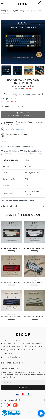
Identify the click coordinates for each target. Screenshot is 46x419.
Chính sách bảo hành (15, 129)
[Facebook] (2, 404)
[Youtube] (8, 404)
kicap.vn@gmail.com (11, 357)
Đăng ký (23, 388)
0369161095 (8, 353)
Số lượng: (5, 106)
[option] (23, 42)
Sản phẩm (23, 214)
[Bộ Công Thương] (10, 413)
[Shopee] (14, 404)
